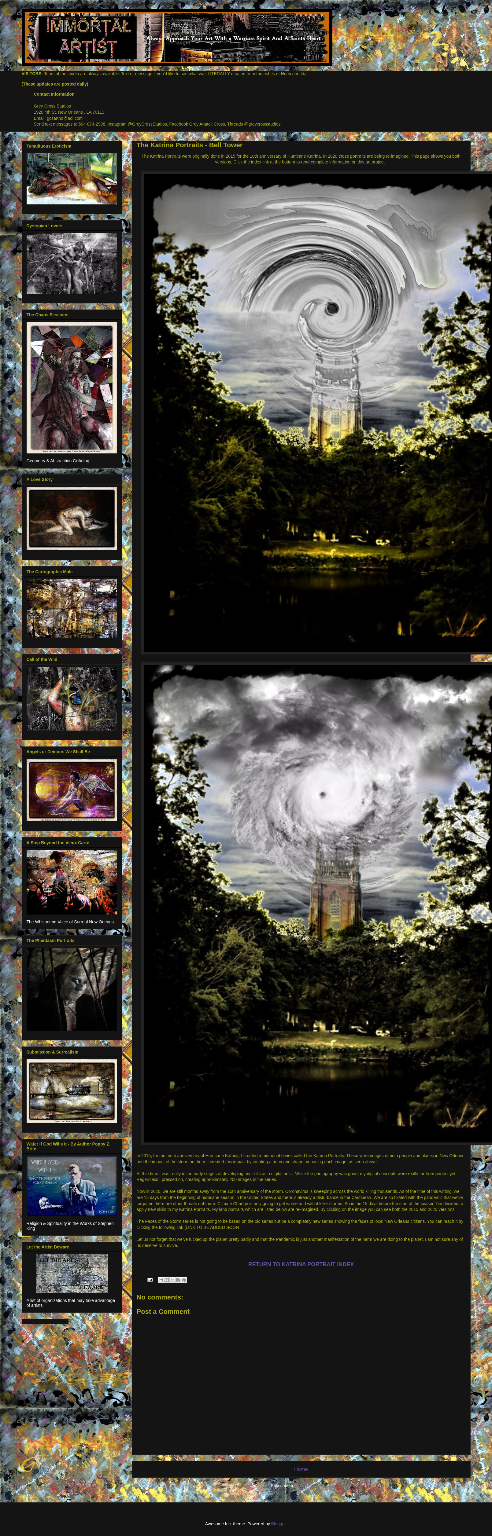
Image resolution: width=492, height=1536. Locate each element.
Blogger (278, 1523)
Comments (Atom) (314, 1485)
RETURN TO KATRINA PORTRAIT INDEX (301, 1264)
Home (301, 1469)
